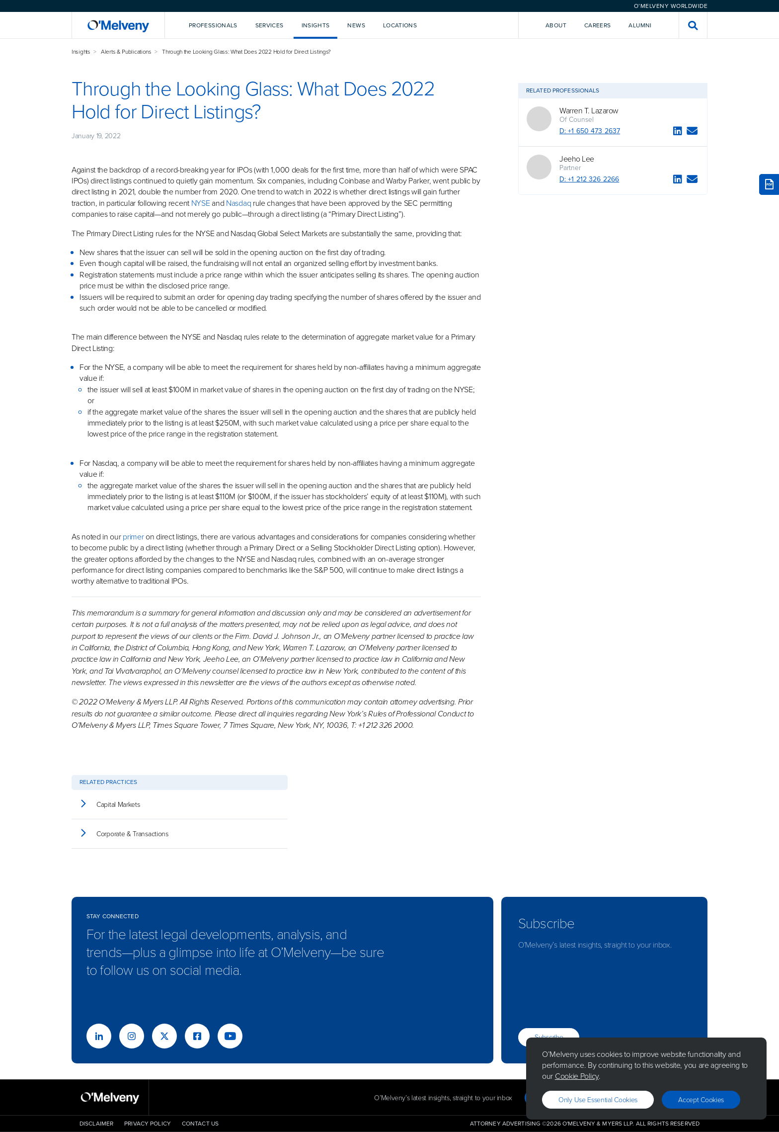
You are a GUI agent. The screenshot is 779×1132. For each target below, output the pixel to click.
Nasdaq (238, 202)
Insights (81, 51)
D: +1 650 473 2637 (589, 131)
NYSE (200, 202)
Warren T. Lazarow (589, 110)
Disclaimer (96, 1123)
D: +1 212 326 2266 (589, 179)
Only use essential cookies (597, 1099)
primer (133, 536)
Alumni (639, 25)
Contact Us (200, 1123)
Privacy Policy (147, 1123)
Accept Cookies (701, 1099)
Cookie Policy (577, 1075)
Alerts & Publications (126, 51)
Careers (597, 25)
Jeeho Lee (576, 159)
